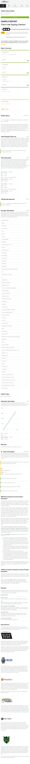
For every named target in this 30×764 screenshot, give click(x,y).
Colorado (5, 173)
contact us (18, 691)
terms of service (4, 629)
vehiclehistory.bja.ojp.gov (16, 561)
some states (3, 511)
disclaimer (7, 592)
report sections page (18, 591)
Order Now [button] (15, 17)
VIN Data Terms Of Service (23, 573)
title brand (22, 405)
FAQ (23, 591)
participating (11, 537)
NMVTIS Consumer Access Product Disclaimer (20, 711)
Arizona (5, 185)
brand (26, 503)
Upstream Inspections (5, 746)
